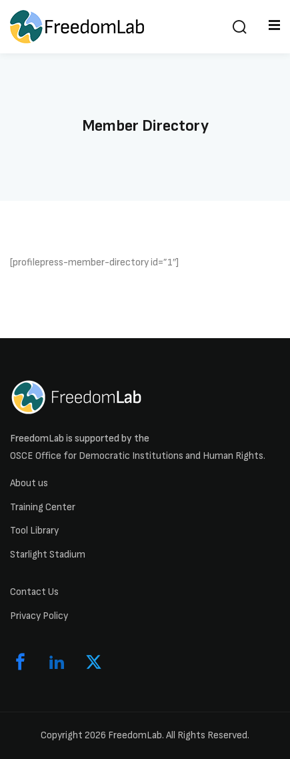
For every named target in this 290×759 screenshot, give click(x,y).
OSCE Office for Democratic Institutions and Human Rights (136, 456)
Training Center (42, 507)
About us (29, 483)
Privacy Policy (39, 616)
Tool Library (34, 530)
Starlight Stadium (47, 554)
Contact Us (34, 592)
